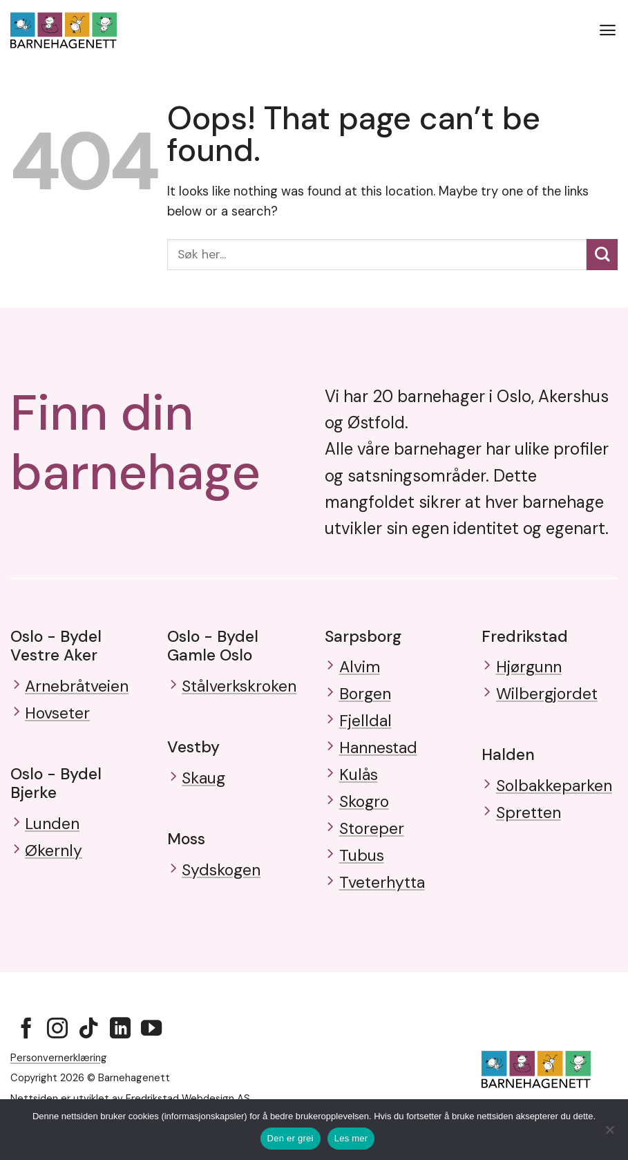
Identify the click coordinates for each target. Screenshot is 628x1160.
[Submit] (602, 254)
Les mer (351, 1138)
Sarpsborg (363, 636)
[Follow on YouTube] (151, 1038)
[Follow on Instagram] (57, 1038)
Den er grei (290, 1138)
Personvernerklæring (58, 1065)
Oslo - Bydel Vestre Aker (56, 645)
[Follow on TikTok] (88, 1038)
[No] (609, 1134)
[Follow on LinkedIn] (120, 1038)
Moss (186, 840)
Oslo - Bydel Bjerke (56, 784)
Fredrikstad (525, 636)
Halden (508, 756)
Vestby (193, 747)
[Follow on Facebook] (26, 1038)
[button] (608, 30)
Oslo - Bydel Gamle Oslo (212, 645)
